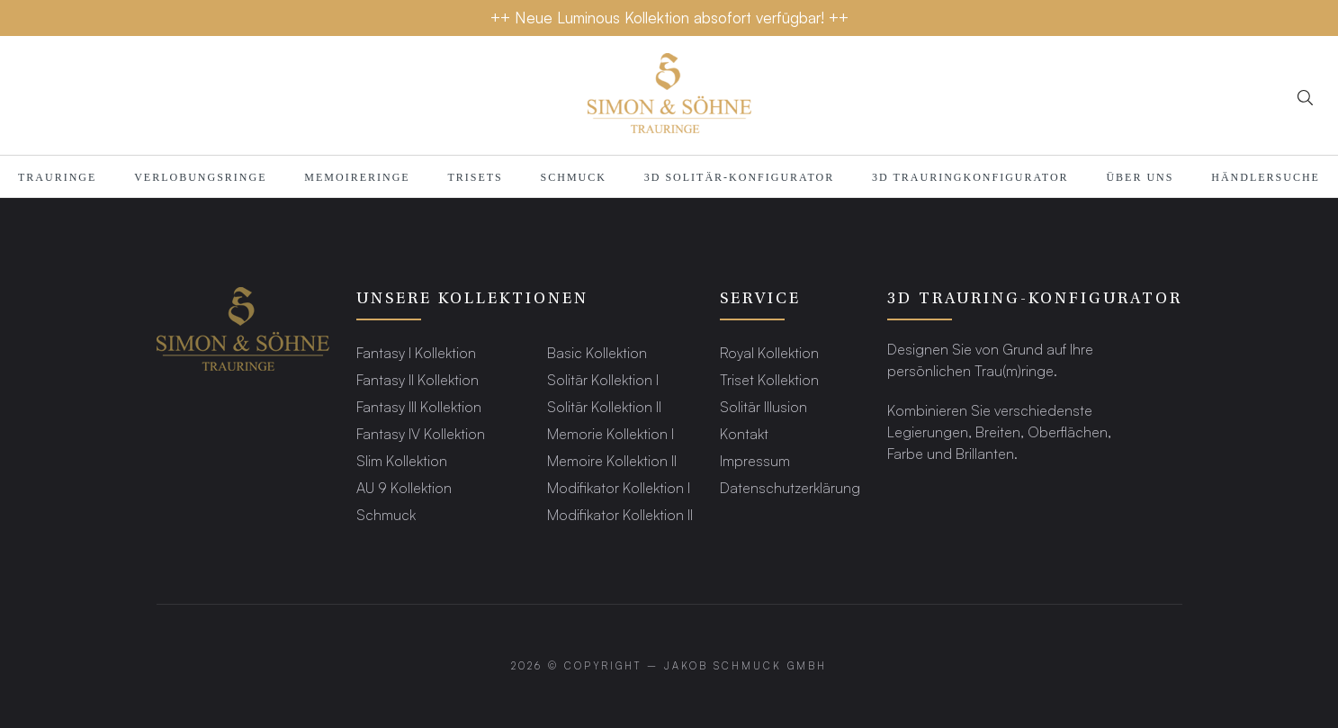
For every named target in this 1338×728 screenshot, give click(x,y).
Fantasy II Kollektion (417, 379)
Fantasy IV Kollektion (420, 433)
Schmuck (573, 177)
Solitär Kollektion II (604, 406)
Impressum (755, 460)
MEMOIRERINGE (356, 177)
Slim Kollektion (401, 460)
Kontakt (744, 433)
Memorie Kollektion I (610, 433)
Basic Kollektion (597, 352)
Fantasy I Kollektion (416, 352)
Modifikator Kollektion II (620, 514)
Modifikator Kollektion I (618, 487)
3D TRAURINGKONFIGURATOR (970, 177)
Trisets (474, 177)
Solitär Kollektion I (603, 379)
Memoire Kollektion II (612, 460)
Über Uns (1139, 177)
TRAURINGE (57, 177)
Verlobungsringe (200, 177)
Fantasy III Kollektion (418, 406)
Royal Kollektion (769, 352)
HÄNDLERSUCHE (1265, 177)
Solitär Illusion (763, 406)
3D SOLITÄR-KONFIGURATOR (739, 177)
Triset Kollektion (769, 379)
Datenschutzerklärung (790, 487)
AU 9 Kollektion (404, 487)
